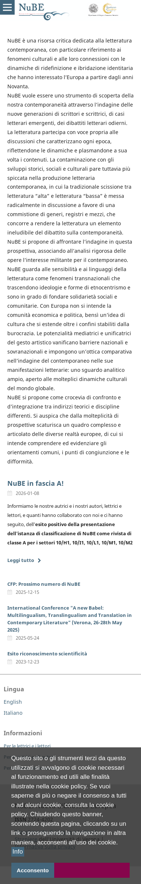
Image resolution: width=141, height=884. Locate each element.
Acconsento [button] (33, 870)
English (13, 701)
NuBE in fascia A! (35, 483)
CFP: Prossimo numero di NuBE (43, 584)
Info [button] (17, 851)
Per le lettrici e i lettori (27, 746)
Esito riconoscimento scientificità (47, 653)
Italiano (13, 712)
